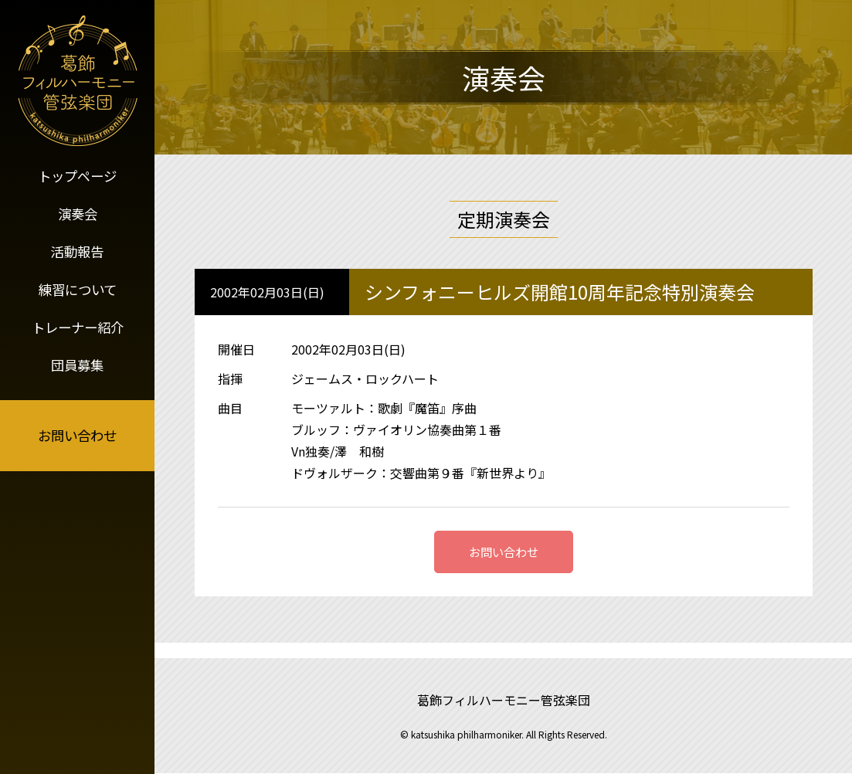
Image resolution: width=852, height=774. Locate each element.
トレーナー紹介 (77, 315)
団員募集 (77, 351)
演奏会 (77, 210)
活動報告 (77, 245)
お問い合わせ (77, 422)
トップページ (77, 175)
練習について (77, 280)
